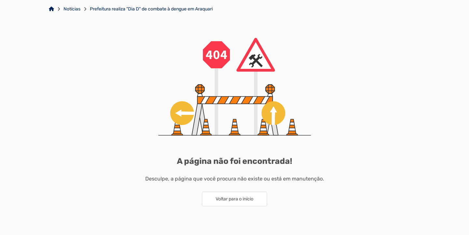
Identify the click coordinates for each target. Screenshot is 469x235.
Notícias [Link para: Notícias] (72, 9)
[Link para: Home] (51, 9)
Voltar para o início (234, 199)
